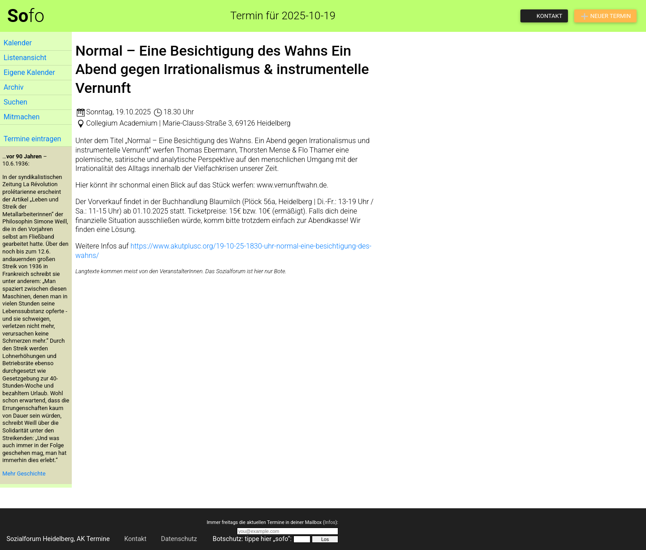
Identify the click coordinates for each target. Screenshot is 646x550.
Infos (329, 522)
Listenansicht (25, 57)
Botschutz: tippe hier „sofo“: (252, 539)
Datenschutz (179, 539)
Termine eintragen (32, 139)
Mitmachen (21, 117)
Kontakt (135, 539)
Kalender (18, 43)
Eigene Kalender (29, 72)
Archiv (14, 87)
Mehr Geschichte (23, 473)
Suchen (15, 102)
